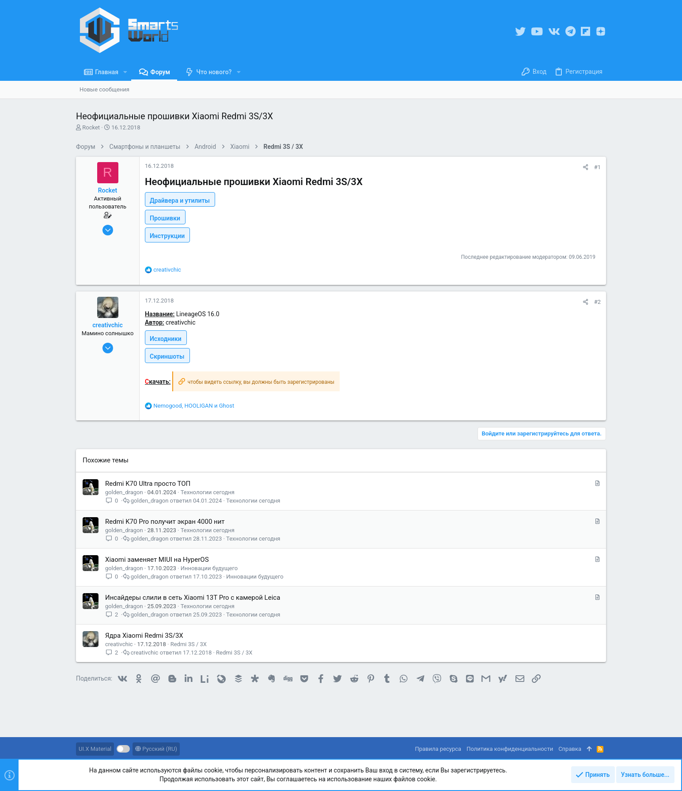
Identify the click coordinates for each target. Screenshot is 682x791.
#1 (597, 167)
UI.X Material (95, 749)
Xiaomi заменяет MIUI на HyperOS (157, 560)
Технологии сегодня (208, 492)
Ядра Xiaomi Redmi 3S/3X (144, 636)
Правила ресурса (438, 749)
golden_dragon (124, 492)
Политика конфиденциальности (509, 749)
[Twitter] (520, 31)
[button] (125, 72)
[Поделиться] (585, 167)
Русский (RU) (156, 749)
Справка (569, 749)
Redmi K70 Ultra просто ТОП (147, 484)
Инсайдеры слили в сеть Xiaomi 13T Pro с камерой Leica (192, 598)
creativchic (119, 644)
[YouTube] (537, 31)
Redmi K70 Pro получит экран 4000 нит (165, 522)
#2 (597, 302)
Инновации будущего (209, 568)
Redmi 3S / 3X (188, 644)
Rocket (91, 127)
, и (193, 405)
